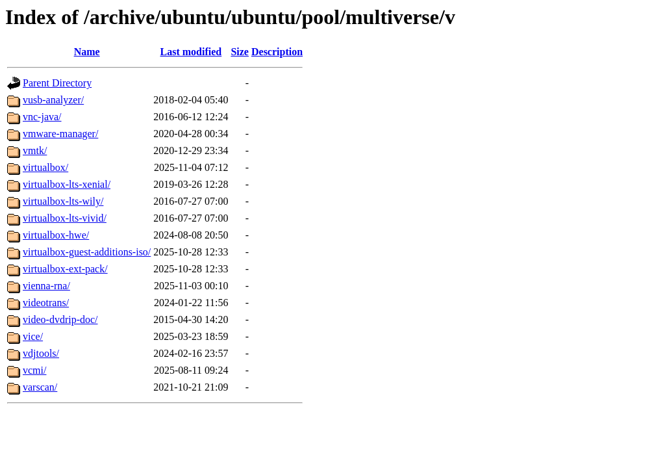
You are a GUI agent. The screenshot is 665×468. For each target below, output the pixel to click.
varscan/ (40, 387)
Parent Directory (57, 82)
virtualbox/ (45, 167)
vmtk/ (35, 150)
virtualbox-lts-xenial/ (66, 184)
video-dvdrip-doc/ (60, 319)
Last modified (191, 51)
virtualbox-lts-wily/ (63, 201)
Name (87, 51)
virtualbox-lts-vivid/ (65, 218)
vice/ (33, 336)
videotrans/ (46, 302)
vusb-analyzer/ (53, 99)
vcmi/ (34, 370)
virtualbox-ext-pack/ (65, 268)
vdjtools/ (41, 353)
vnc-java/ (42, 116)
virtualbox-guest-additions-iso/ (87, 251)
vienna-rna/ (46, 285)
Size (240, 51)
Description (277, 51)
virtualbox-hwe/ (56, 234)
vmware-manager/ (60, 133)
